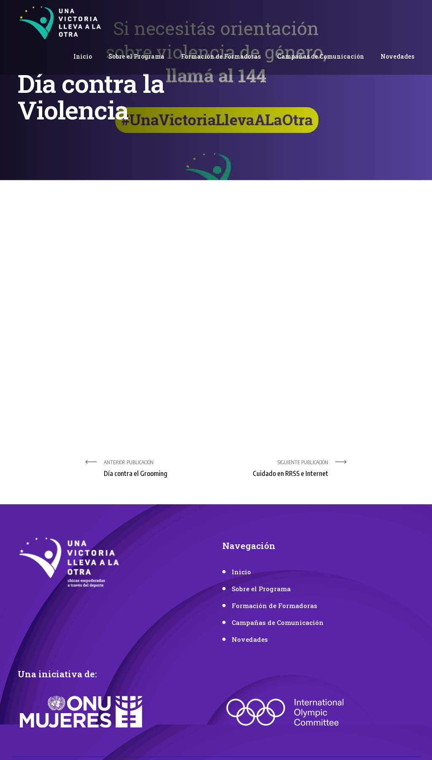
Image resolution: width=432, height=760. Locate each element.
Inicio (82, 56)
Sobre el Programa (136, 56)
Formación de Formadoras (221, 56)
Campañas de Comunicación (320, 56)
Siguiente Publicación (275, 469)
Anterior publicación (157, 469)
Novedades (397, 56)
